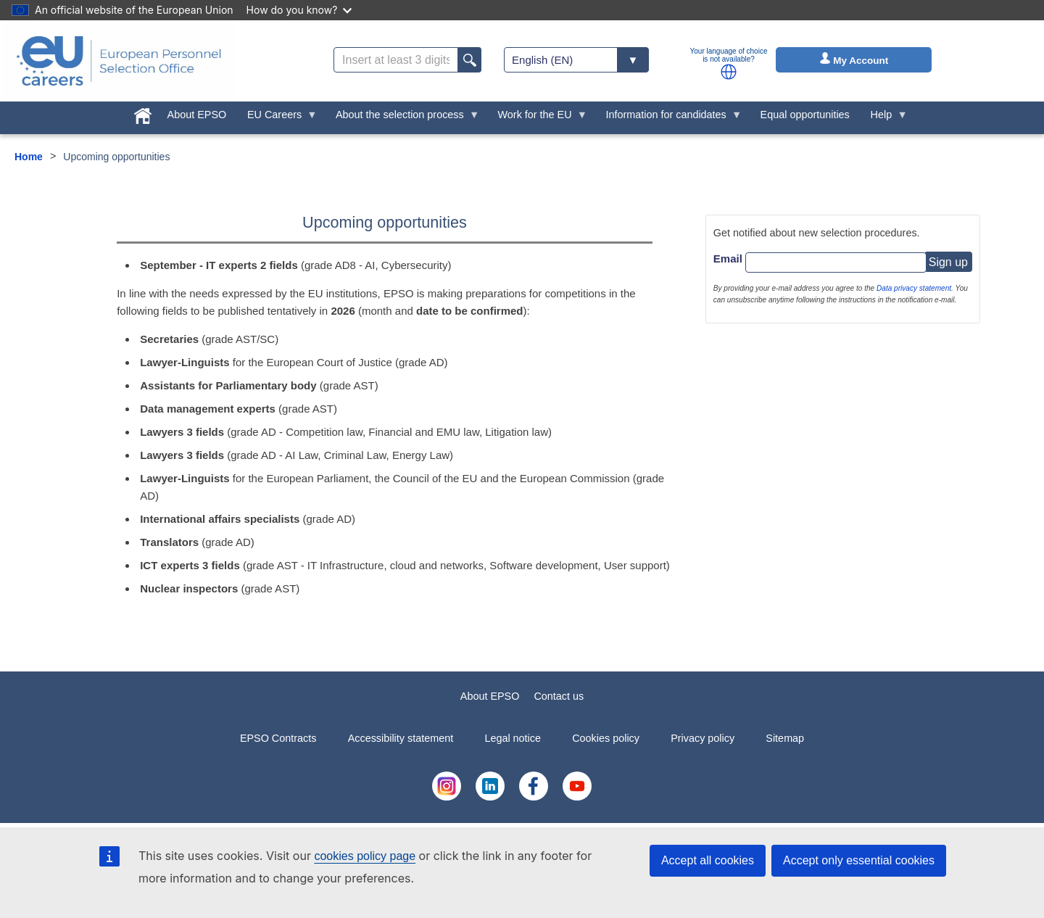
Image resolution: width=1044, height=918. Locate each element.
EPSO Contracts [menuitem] (278, 738)
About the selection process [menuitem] (403, 118)
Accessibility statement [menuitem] (401, 738)
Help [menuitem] (884, 118)
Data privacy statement (914, 288)
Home (28, 156)
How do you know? (299, 10)
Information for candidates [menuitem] (668, 118)
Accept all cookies (707, 860)
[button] (728, 71)
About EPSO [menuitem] (197, 114)
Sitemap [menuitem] (785, 738)
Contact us (559, 696)
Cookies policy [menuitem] (605, 738)
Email (727, 258)
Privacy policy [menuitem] (702, 738)
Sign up (948, 262)
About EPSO (490, 696)
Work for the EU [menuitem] (537, 118)
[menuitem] (142, 113)
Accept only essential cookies (859, 860)
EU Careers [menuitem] (277, 118)
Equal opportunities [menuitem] (805, 114)
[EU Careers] (119, 61)
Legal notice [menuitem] (512, 738)
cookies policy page (364, 856)
